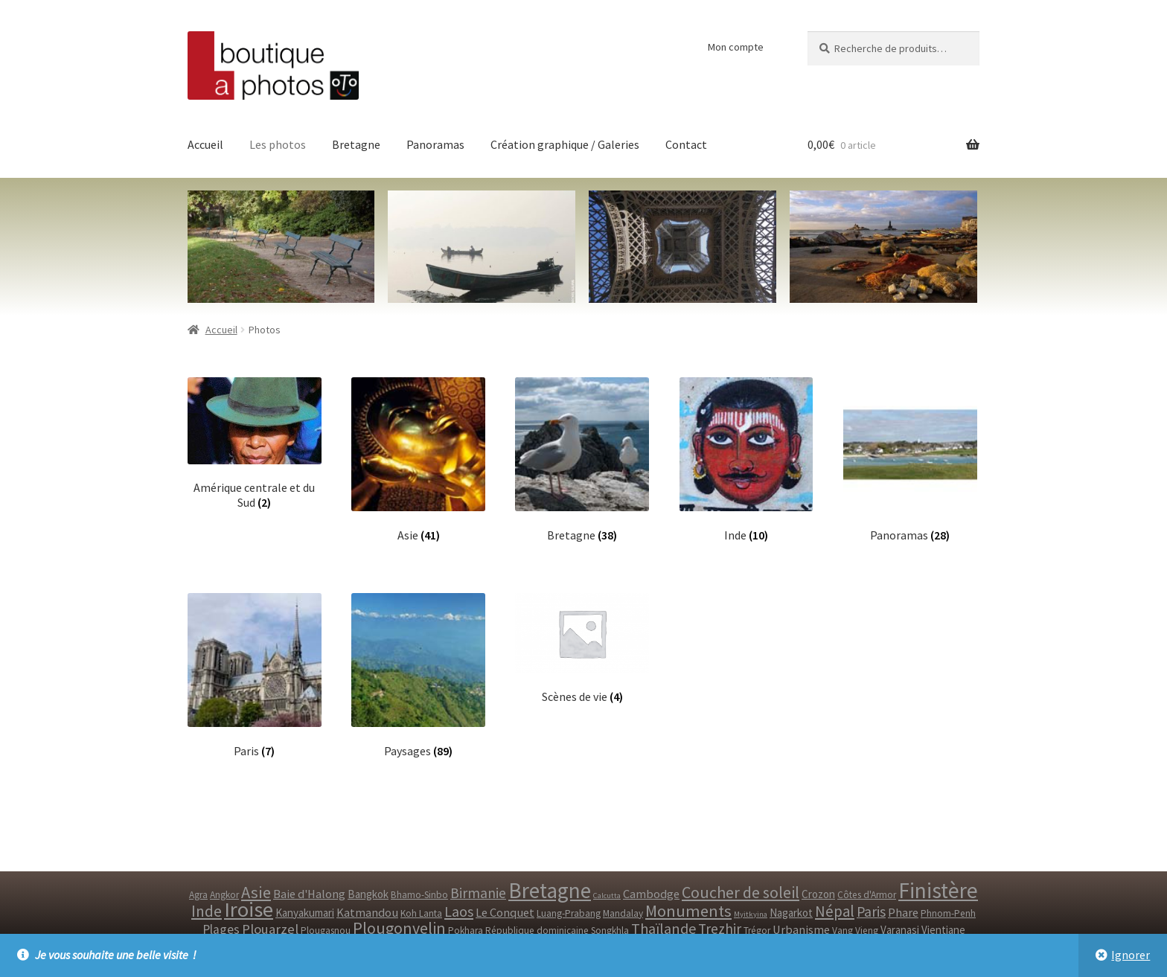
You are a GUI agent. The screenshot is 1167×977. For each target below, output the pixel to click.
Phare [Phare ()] (903, 912)
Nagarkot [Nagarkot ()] (791, 913)
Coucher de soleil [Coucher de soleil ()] (740, 892)
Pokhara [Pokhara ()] (465, 930)
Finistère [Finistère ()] (938, 890)
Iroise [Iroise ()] (248, 909)
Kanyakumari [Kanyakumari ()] (304, 913)
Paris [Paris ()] (871, 911)
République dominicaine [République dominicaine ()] (537, 930)
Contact (686, 144)
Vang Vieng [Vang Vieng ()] (855, 930)
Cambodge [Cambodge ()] (651, 894)
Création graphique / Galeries (564, 144)
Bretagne (356, 144)
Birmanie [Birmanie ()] (478, 893)
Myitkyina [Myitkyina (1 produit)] (750, 914)
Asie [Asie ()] (256, 892)
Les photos (277, 144)
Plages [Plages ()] (221, 929)
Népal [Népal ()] (834, 911)
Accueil (205, 144)
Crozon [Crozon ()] (818, 894)
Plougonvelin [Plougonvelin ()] (399, 927)
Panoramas (435, 144)
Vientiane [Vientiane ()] (943, 930)
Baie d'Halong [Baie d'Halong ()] (309, 894)
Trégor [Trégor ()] (757, 930)
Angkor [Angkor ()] (224, 894)
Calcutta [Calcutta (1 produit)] (607, 895)
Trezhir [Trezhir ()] (719, 929)
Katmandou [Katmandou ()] (367, 912)
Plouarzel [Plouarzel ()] (270, 929)
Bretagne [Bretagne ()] (549, 890)
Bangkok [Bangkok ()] (368, 894)
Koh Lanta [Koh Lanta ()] (421, 913)
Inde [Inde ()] (206, 911)
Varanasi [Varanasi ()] (899, 930)
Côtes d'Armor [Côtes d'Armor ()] (866, 894)
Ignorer (1130, 954)
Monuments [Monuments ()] (688, 910)
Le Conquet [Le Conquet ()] (505, 912)
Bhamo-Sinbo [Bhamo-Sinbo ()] (419, 894)
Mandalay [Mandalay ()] (623, 913)
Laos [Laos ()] (458, 911)
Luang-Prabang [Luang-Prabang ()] (569, 913)
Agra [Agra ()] (198, 894)
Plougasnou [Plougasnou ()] (326, 930)
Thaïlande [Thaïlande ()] (663, 928)
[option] (883, 246)
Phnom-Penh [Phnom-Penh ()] (948, 913)
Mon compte (736, 47)
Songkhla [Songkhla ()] (610, 930)
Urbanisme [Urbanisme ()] (801, 930)
